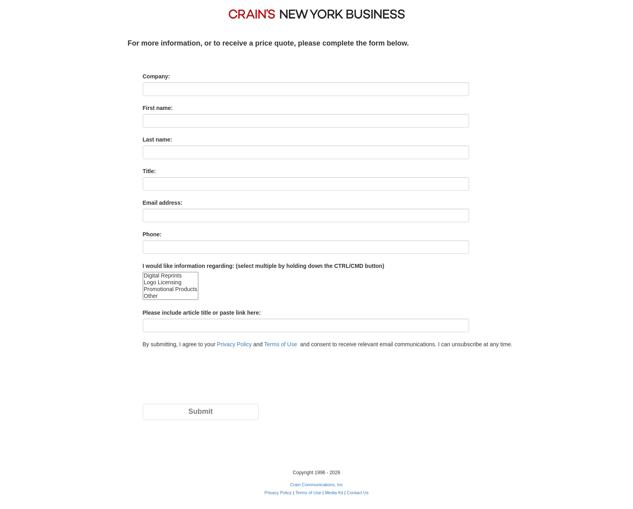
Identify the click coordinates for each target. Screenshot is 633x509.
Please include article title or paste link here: (202, 312)
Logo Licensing (170, 282)
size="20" (170, 285)
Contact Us (357, 492)
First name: (158, 108)
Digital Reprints (170, 275)
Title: (149, 171)
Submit (200, 411)
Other (170, 296)
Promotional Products (170, 289)
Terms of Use (280, 344)
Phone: (152, 234)
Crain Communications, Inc (316, 484)
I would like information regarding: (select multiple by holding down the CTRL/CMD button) (263, 266)
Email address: (163, 203)
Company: (156, 76)
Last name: (157, 139)
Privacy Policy (234, 344)
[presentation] (203, 380)
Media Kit (334, 492)
